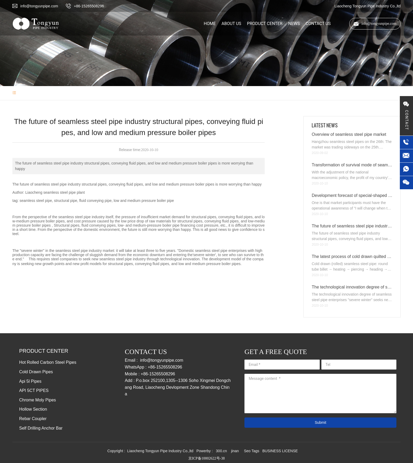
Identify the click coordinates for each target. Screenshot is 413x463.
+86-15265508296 (89, 6)
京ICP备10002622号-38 (206, 458)
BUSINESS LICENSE (280, 451)
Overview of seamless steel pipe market (349, 134)
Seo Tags (251, 451)
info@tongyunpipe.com (39, 6)
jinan (235, 451)
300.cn (221, 451)
